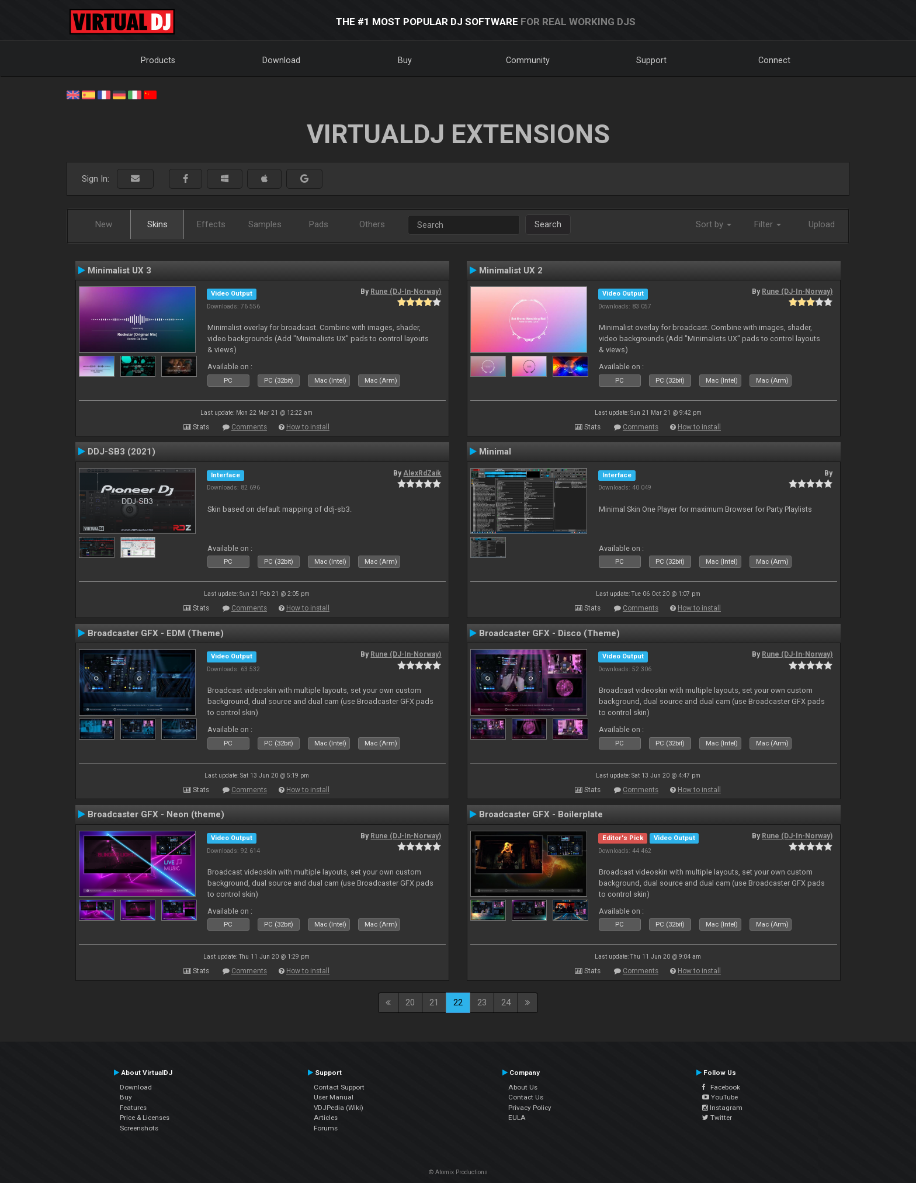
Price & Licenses (144, 1117)
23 (482, 1002)
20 (410, 1002)
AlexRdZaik (422, 473)
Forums (326, 1128)
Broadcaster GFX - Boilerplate (541, 814)
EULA (517, 1117)
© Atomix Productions (458, 1172)
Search (548, 224)
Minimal (495, 451)
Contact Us (525, 1097)
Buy (405, 60)
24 (506, 1002)
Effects (211, 224)
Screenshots (139, 1128)
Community (528, 60)
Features (133, 1108)
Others (372, 224)
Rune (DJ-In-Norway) (405, 291)
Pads (318, 224)
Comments (249, 427)
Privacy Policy (529, 1108)
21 (434, 1002)
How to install (307, 427)
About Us (522, 1087)
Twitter (717, 1117)
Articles (326, 1117)
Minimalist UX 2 (511, 270)
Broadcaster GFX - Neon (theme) (156, 814)
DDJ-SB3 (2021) (121, 451)
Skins (157, 224)
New (103, 224)
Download (281, 60)
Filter (767, 224)
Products (158, 60)
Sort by (713, 224)
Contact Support (339, 1087)
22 (458, 1002)
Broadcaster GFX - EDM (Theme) (156, 633)
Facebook (721, 1087)
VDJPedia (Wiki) (338, 1108)
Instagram (722, 1108)
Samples (265, 224)
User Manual (333, 1097)
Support (651, 60)
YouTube (720, 1097)
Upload (822, 224)
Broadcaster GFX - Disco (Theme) (549, 633)
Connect (774, 60)
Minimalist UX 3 (119, 270)
